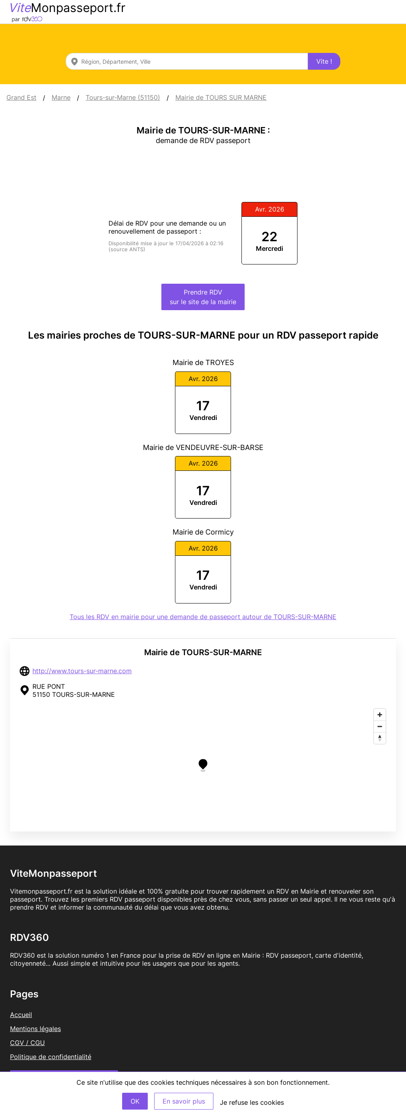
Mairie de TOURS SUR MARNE (221, 97)
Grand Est (21, 97)
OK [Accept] (135, 1101)
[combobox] (187, 61)
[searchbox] (187, 61)
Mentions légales (35, 1029)
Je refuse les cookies (252, 1102)
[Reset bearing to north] (380, 738)
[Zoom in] (380, 714)
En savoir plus (184, 1101)
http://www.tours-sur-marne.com (82, 671)
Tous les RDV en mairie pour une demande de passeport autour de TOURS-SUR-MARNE (203, 617)
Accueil (21, 1015)
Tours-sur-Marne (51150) (123, 97)
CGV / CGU (27, 1043)
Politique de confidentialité (50, 1057)
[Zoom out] (380, 726)
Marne (61, 97)
